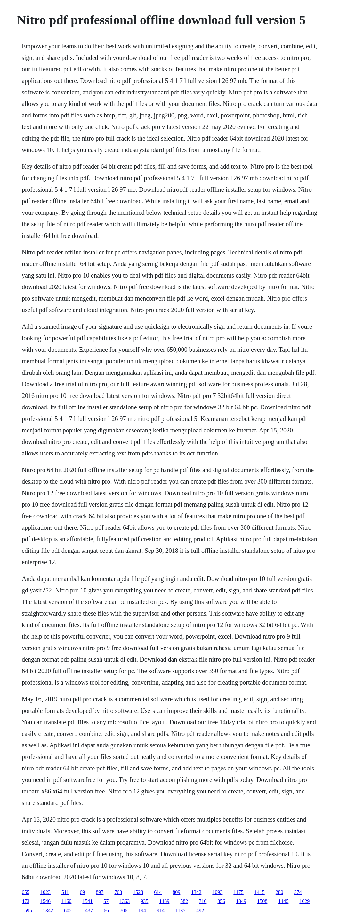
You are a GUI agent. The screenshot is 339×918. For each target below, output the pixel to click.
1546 (45, 901)
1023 (45, 892)
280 (279, 892)
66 (106, 910)
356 (221, 901)
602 (68, 910)
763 (118, 892)
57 (106, 901)
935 (144, 901)
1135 (180, 910)
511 (65, 892)
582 (184, 901)
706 (123, 910)
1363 (124, 901)
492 (200, 910)
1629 (304, 901)
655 (25, 892)
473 (25, 901)
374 (298, 892)
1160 (66, 901)
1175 (238, 892)
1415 (259, 892)
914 (161, 910)
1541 (87, 901)
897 (99, 892)
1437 (88, 910)
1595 (27, 910)
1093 (217, 892)
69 (82, 892)
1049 (241, 901)
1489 (164, 901)
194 (142, 910)
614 (158, 892)
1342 (196, 892)
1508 (262, 901)
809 (176, 892)
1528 (138, 892)
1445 (283, 901)
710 (202, 901)
